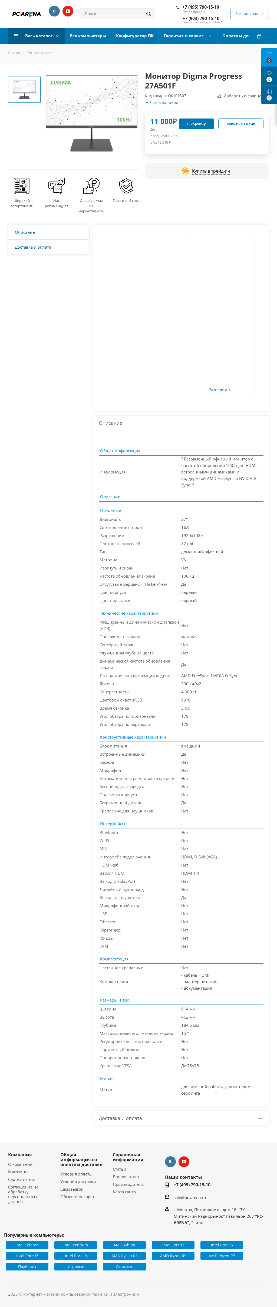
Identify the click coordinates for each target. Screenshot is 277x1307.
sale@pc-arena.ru (190, 1197)
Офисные (124, 1266)
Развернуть (220, 389)
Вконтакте (54, 11)
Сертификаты (21, 1179)
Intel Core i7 (27, 1255)
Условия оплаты (76, 1174)
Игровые (76, 1266)
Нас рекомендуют (56, 203)
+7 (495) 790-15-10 (200, 7)
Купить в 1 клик (241, 123)
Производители (128, 1184)
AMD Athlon (124, 1244)
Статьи (119, 1169)
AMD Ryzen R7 (222, 1255)
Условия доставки (78, 1181)
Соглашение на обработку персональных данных (23, 1194)
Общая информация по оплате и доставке (81, 1159)
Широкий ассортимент (21, 203)
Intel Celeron (27, 1244)
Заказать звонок (249, 13)
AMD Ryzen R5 (173, 1255)
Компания (20, 1155)
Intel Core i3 (173, 1244)
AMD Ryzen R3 (124, 1255)
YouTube (67, 11)
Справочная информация (128, 1157)
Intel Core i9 (76, 1255)
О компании (20, 1164)
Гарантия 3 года (126, 200)
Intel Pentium (76, 1244)
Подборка (27, 1266)
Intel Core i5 (222, 1244)
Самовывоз (71, 1189)
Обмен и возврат (77, 1196)
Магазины (18, 1171)
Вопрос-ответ (126, 1176)
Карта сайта (124, 1191)
